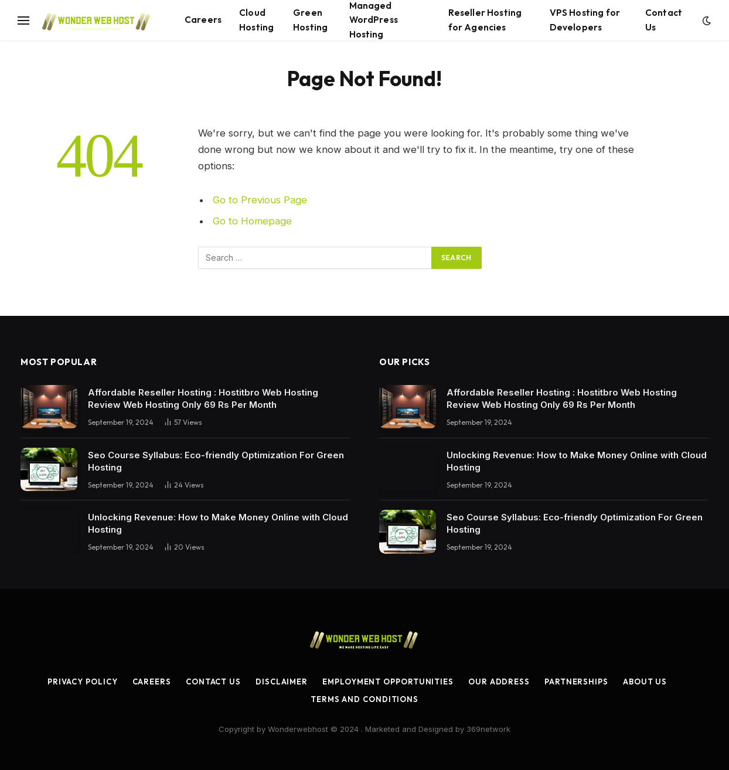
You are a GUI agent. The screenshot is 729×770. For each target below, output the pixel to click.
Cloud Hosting (256, 20)
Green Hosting (310, 20)
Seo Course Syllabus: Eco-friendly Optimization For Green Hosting (216, 461)
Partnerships (576, 681)
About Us (645, 681)
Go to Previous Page (260, 200)
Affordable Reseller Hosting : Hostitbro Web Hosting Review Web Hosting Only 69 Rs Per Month (203, 398)
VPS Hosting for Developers (585, 20)
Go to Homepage (252, 221)
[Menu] (23, 20)
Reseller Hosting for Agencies (485, 20)
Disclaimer (282, 681)
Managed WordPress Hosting (373, 20)
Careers (203, 19)
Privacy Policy (82, 681)
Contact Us (663, 20)
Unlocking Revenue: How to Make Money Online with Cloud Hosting (218, 523)
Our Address (499, 681)
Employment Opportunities (388, 681)
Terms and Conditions (364, 699)
